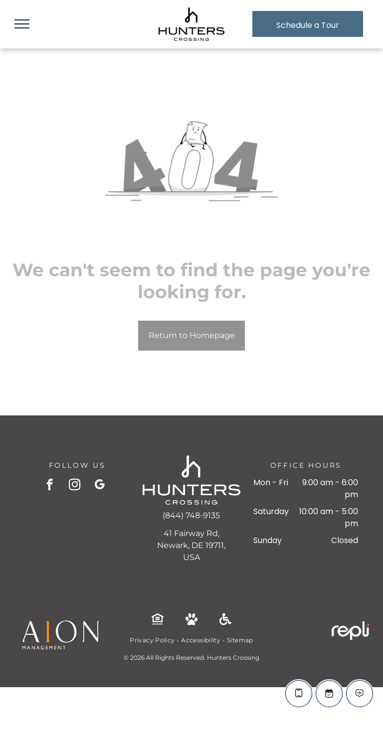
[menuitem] (153, 640)
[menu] (22, 24)
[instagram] (74, 486)
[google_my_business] (99, 486)
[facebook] (49, 486)
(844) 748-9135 (191, 515)
